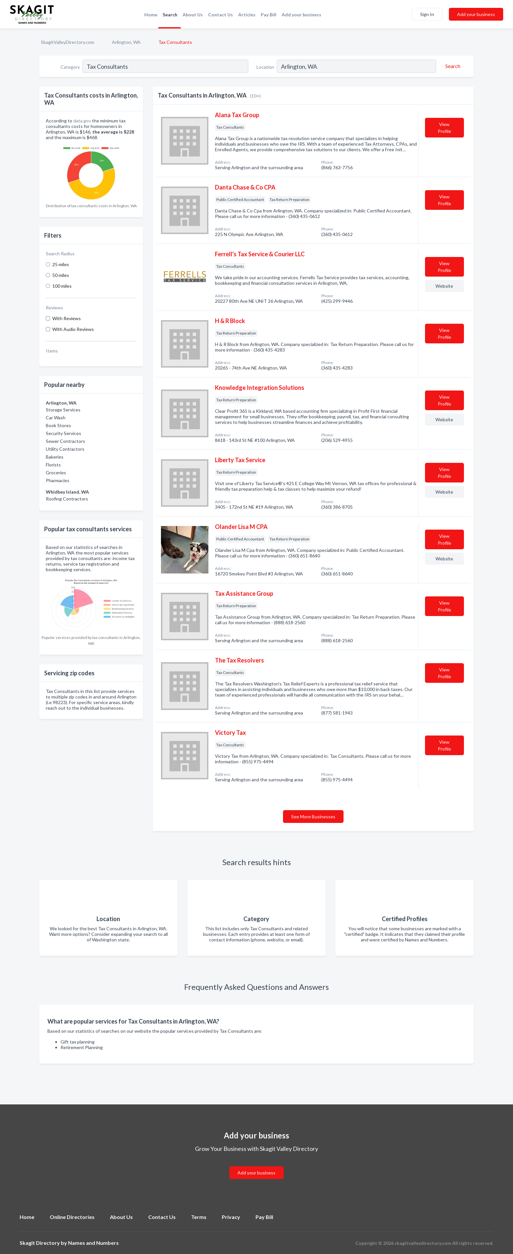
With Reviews (66, 318)
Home (150, 14)
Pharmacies (57, 480)
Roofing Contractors (67, 498)
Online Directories (72, 1217)
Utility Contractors (65, 449)
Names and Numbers (93, 1243)
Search (170, 14)
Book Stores (58, 425)
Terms (198, 1217)
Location (265, 67)
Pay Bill (268, 14)
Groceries (56, 472)
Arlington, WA (126, 42)
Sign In (427, 14)
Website (444, 286)
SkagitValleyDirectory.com (67, 42)
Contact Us (220, 14)
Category (70, 67)
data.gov (82, 120)
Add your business (301, 14)
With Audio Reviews (73, 329)
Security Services (63, 433)
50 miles (60, 275)
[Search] (452, 66)
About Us (193, 14)
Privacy (231, 1217)
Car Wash (55, 417)
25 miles (60, 264)
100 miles (62, 286)
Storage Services (63, 409)
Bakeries (54, 457)
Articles (247, 14)
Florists (53, 464)
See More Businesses (313, 816)
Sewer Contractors (65, 441)
